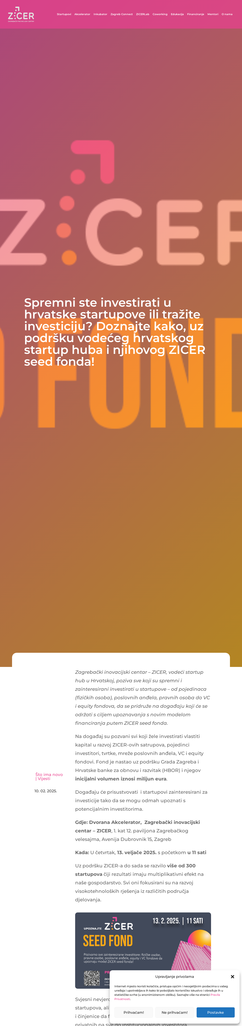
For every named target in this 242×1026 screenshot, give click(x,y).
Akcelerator (82, 14)
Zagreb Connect (122, 14)
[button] (232, 976)
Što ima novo (49, 774)
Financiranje (195, 14)
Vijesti (44, 778)
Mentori (212, 14)
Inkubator (100, 14)
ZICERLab (142, 14)
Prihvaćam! (134, 1012)
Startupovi (64, 14)
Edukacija (177, 14)
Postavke (215, 1012)
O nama (227, 14)
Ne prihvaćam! (175, 1012)
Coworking (160, 14)
